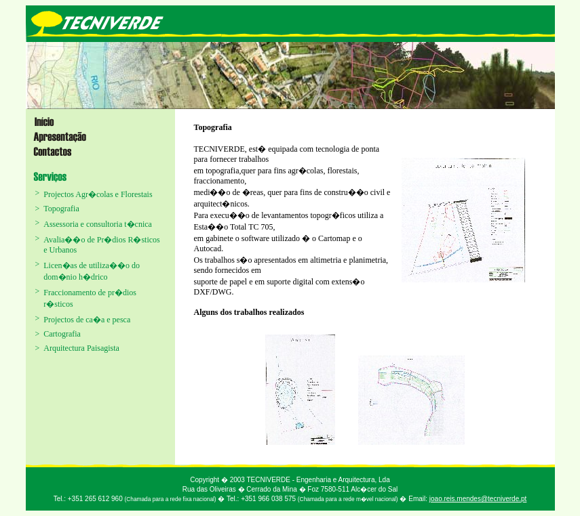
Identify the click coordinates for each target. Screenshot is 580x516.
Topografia (61, 208)
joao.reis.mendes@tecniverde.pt (478, 498)
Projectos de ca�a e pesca (86, 319)
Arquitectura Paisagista (81, 348)
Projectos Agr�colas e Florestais (97, 194)
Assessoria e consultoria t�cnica (97, 224)
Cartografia (62, 334)
